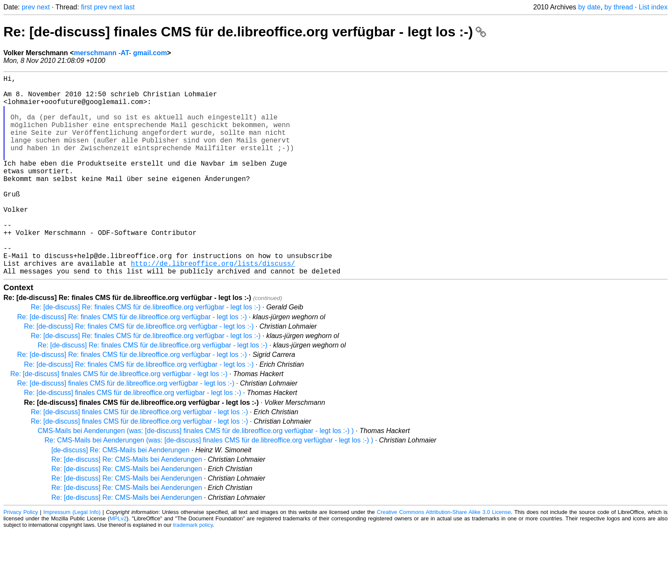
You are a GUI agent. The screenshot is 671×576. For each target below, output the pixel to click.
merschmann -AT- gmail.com (120, 52)
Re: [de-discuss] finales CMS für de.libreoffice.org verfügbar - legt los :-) (244, 31)
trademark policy (193, 569)
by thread (618, 7)
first (86, 7)
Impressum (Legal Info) (72, 556)
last (129, 7)
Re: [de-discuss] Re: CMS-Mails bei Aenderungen (126, 504)
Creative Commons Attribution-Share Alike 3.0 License (444, 556)
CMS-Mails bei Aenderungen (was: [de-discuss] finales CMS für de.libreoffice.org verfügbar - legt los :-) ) (196, 475)
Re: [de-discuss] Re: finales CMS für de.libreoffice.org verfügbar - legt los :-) (146, 351)
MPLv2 (118, 563)
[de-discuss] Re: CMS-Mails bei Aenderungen (120, 494)
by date (589, 7)
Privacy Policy (20, 556)
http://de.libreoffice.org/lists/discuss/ (213, 306)
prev (28, 7)
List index (653, 7)
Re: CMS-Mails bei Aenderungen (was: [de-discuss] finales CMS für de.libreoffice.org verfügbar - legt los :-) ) (209, 484)
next (43, 7)
